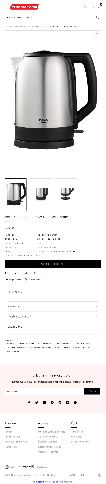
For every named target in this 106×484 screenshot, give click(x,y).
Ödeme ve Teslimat (48, 451)
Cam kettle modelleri (26, 344)
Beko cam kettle (61, 348)
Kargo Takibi (11, 446)
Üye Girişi (76, 436)
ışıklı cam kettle (13, 352)
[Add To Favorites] (97, 34)
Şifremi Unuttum (80, 441)
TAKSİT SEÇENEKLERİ (19, 316)
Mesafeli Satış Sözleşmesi (51, 431)
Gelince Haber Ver (53, 264)
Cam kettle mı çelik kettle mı (40, 348)
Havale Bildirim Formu (16, 441)
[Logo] (24, 7)
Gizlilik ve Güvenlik (48, 436)
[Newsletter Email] (53, 391)
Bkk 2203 (10, 344)
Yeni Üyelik (77, 431)
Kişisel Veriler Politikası (50, 446)
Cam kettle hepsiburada (16, 348)
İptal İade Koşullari (47, 441)
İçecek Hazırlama (47, 235)
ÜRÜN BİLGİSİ (15, 292)
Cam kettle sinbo (44, 344)
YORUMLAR (14, 306)
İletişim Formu (12, 436)
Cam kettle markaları (63, 344)
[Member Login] (92, 7)
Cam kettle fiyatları (83, 344)
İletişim (8, 431)
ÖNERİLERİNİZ (15, 326)
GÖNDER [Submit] (92, 391)
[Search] (53, 17)
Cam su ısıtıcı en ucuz (80, 348)
